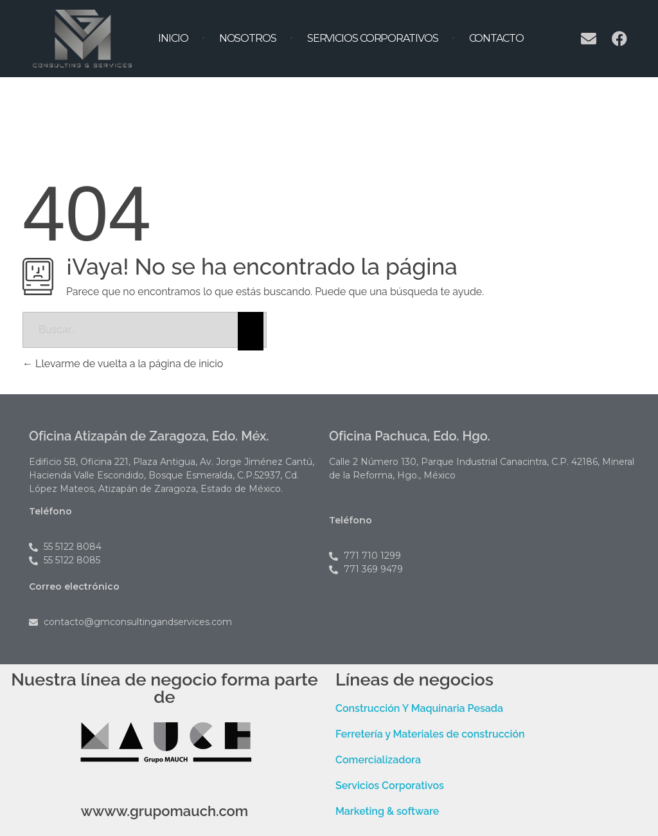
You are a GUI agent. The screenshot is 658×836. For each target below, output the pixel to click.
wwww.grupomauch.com (165, 811)
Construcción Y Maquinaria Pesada (419, 708)
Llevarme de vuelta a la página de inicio (122, 364)
